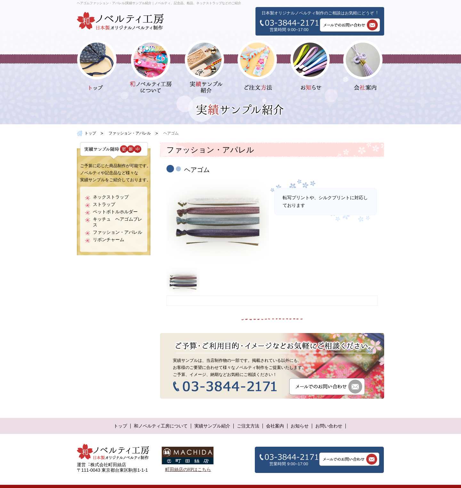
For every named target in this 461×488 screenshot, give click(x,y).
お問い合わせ (328, 426)
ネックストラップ (111, 197)
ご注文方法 (248, 426)
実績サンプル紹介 (212, 426)
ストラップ (104, 204)
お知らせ (300, 426)
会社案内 (275, 426)
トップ (90, 133)
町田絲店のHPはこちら (188, 469)
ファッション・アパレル (130, 133)
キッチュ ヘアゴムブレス (117, 222)
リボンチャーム (108, 239)
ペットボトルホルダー (115, 211)
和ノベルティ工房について (161, 426)
